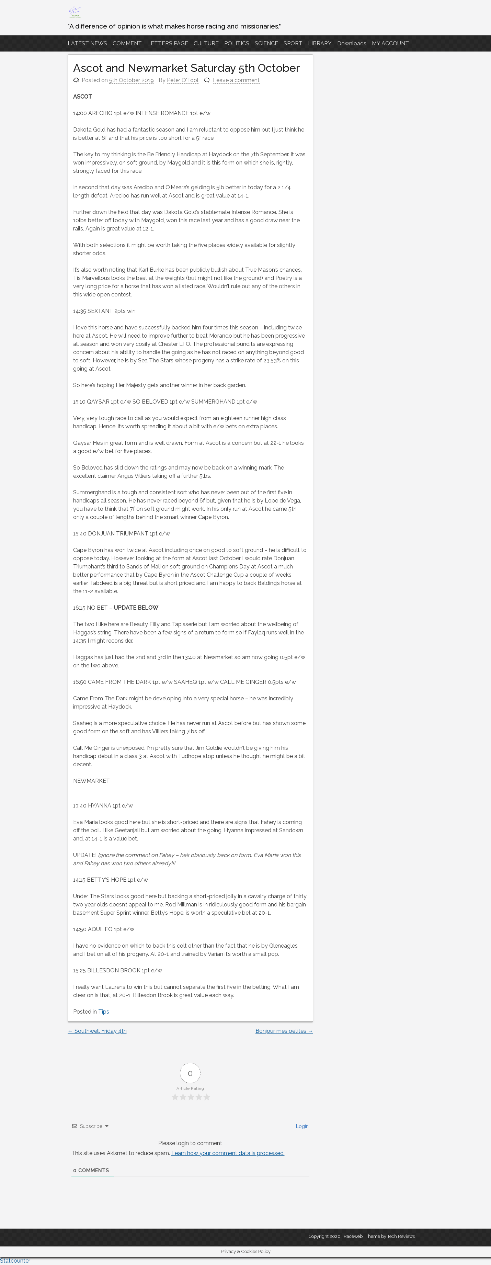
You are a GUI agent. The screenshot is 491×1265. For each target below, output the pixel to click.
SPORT (293, 43)
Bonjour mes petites (284, 1031)
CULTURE (206, 43)
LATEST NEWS (87, 43)
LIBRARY (320, 43)
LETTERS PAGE (167, 43)
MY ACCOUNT (390, 43)
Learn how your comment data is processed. (228, 1153)
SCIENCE (266, 43)
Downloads (351, 43)
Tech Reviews (401, 1236)
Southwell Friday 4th (97, 1031)
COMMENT (127, 43)
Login (302, 1126)
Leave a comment (236, 80)
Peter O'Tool (182, 80)
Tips (103, 1011)
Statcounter (15, 1260)
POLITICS (236, 43)
